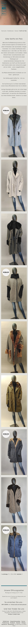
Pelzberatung (5, 622)
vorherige (5, 574)
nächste (19, 574)
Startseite (3, 30)
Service (23, 621)
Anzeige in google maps (14, 614)
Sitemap (24, 622)
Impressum (4, 624)
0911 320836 (5, 604)
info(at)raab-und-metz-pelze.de (18, 604)
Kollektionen (11, 30)
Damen (16, 30)
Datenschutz (11, 624)
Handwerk (12, 622)
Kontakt (18, 622)
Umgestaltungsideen (15, 621)
